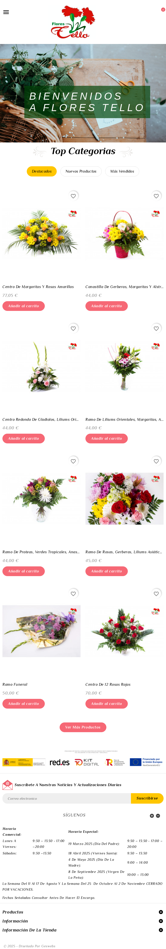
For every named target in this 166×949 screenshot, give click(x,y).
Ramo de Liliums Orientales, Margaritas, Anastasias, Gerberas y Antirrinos (124, 419)
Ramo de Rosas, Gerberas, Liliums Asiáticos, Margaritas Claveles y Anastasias (124, 552)
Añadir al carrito (23, 306)
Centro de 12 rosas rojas (107, 684)
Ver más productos (83, 727)
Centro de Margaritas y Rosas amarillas (38, 287)
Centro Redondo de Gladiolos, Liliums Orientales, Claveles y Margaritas (41, 419)
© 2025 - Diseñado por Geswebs (29, 946)
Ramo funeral (14, 684)
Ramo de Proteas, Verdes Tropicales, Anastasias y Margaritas (41, 552)
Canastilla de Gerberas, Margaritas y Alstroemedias (124, 287)
